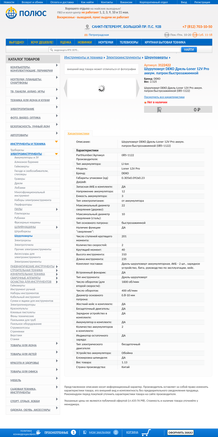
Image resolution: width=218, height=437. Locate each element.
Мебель (15, 380)
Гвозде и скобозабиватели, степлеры (31, 172)
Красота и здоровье (24, 363)
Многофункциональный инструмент (29, 194)
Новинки (85, 42)
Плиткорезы (22, 213)
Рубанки (19, 218)
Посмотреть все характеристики (164, 97)
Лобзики (19, 188)
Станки (14, 339)
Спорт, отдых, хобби (25, 401)
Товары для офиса (24, 371)
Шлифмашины (25, 227)
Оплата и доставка (62, 2)
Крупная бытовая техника (165, 42)
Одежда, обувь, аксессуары (30, 410)
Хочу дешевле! (42, 42)
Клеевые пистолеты (22, 312)
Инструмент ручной (22, 289)
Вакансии (126, 2)
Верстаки (16, 335)
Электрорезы (22, 240)
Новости (9, 2)
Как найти (87, 2)
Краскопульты (19, 308)
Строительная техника (26, 270)
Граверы (19, 179)
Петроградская (99, 35)
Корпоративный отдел (154, 2)
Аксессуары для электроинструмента (27, 255)
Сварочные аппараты (25, 278)
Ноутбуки (105, 42)
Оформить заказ (180, 432)
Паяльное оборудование (26, 324)
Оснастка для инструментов (30, 281)
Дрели (18, 183)
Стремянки (17, 331)
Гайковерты (21, 166)
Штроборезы (22, 231)
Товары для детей (23, 354)
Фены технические (22, 316)
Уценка (65, 42)
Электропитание (22, 109)
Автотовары (19, 135)
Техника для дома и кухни (30, 100)
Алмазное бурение (26, 162)
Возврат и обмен (32, 2)
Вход (184, 2)
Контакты (107, 2)
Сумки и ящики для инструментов (31, 301)
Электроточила (23, 245)
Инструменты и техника (28, 144)
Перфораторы (23, 204)
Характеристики (78, 133)
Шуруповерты (23, 236)
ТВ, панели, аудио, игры (27, 91)
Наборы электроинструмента (32, 200)
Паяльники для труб (23, 320)
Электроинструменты (26, 154)
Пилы (18, 209)
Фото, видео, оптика (25, 117)
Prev (65, 88)
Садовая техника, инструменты (23, 390)
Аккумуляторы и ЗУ (26, 157)
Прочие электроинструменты (32, 249)
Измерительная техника (27, 274)
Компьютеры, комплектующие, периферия (31, 68)
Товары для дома (23, 345)
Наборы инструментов (24, 293)
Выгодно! (16, 42)
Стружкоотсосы (20, 327)
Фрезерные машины (27, 222)
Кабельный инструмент (25, 297)
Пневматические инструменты (32, 266)
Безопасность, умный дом (30, 126)
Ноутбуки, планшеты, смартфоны (26, 81)
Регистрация (202, 2)
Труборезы (17, 150)
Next (137, 88)
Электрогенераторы (23, 304)
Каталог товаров (24, 59)
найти (189, 50)
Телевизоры (129, 42)
